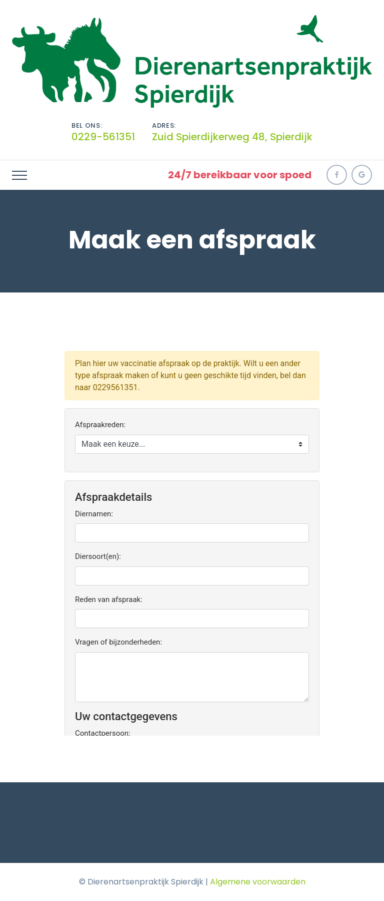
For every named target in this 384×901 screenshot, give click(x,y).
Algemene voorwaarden (258, 881)
